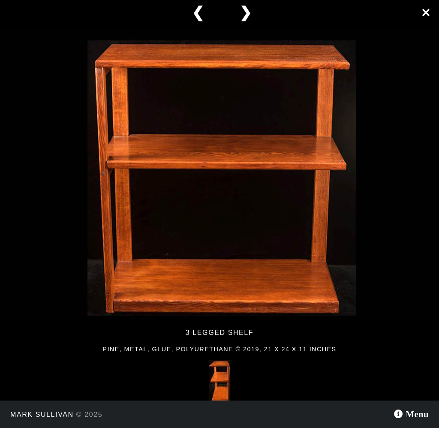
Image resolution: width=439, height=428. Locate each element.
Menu (416, 414)
